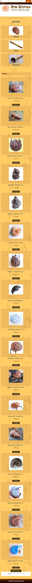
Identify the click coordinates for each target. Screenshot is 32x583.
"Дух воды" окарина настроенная (16, 532)
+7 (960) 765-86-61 (17, 13)
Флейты (16, 50)
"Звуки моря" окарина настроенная (16, 416)
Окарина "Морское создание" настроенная (16, 387)
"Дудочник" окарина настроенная (16, 185)
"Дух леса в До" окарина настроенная (16, 127)
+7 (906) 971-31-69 (17, 16)
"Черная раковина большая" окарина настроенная (16, 300)
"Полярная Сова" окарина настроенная (16, 242)
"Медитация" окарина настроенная (16, 445)
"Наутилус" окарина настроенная (16, 474)
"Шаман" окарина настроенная (16, 214)
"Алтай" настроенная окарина (16, 98)
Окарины (16, 36)
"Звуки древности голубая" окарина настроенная (16, 561)
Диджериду (16, 65)
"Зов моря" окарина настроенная (16, 358)
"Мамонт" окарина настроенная (16, 271)
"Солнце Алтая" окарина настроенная (16, 156)
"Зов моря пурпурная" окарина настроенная (16, 329)
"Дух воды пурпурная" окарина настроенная (16, 503)
